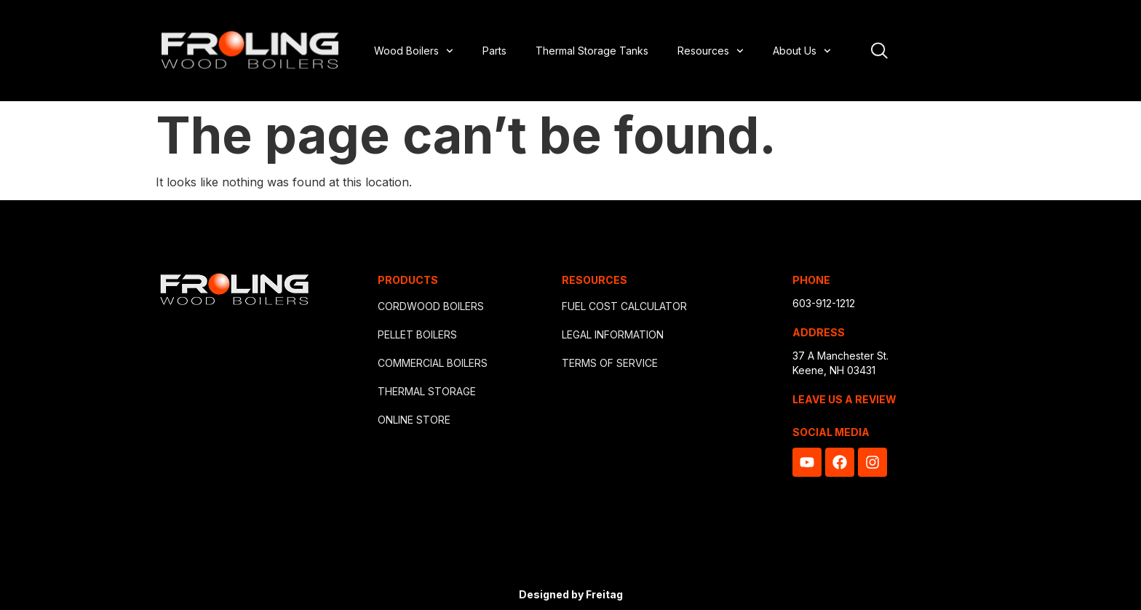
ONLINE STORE (414, 419)
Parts (494, 50)
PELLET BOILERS (417, 334)
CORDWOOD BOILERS (431, 306)
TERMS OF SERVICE (610, 363)
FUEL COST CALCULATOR (624, 306)
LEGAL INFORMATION (613, 334)
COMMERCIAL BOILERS (433, 363)
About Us (802, 51)
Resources (710, 51)
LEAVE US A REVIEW (844, 399)
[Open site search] (879, 51)
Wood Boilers (413, 51)
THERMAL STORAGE (427, 391)
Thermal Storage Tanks (592, 50)
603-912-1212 (823, 303)
